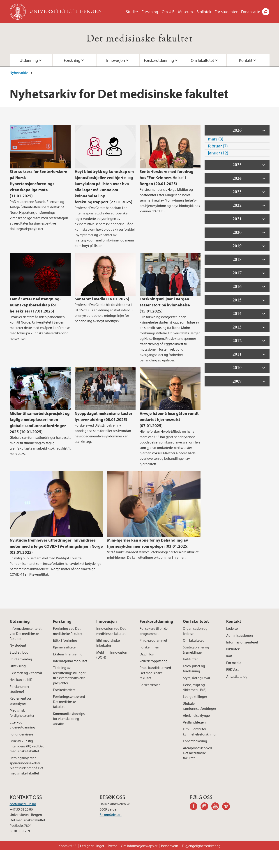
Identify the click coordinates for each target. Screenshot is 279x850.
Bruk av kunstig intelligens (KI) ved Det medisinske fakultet (27, 746)
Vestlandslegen (194, 722)
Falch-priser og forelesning (194, 668)
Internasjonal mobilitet (70, 661)
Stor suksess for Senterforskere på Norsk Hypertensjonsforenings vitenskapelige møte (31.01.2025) (38, 183)
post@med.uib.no (23, 804)
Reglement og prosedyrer (20, 700)
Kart (229, 656)
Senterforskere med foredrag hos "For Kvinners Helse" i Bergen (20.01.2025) (167, 177)
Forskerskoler (150, 684)
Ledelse (232, 628)
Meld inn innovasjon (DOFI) (111, 654)
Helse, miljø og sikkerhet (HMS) (195, 687)
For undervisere (21, 734)
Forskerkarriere (64, 689)
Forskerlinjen (149, 647)
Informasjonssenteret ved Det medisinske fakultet (26, 633)
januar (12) (218, 153)
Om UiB (168, 11)
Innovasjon (115, 60)
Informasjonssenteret (242, 642)
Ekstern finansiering (68, 654)
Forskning (150, 11)
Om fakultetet (202, 60)
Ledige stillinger (195, 696)
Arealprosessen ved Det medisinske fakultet (197, 753)
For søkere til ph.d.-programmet (154, 631)
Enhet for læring (195, 741)
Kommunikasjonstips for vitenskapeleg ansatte (69, 718)
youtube (216, 806)
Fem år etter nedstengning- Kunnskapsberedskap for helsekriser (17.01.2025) (35, 305)
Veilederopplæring (154, 661)
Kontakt (245, 60)
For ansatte (250, 11)
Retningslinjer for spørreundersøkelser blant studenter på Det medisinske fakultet (26, 765)
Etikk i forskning (65, 640)
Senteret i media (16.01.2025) (102, 298)
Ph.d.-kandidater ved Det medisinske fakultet (155, 672)
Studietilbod (19, 652)
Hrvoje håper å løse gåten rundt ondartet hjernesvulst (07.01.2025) (169, 419)
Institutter (190, 659)
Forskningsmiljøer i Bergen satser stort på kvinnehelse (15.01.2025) (165, 305)
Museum (185, 11)
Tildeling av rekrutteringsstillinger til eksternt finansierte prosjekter (69, 675)
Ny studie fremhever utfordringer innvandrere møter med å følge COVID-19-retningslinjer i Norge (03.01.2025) (56, 546)
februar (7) (218, 146)
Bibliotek (203, 11)
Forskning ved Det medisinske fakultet (67, 631)
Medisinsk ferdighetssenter (22, 712)
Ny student (18, 645)
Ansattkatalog (236, 676)
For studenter (226, 11)
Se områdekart (111, 814)
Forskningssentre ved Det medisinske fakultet (69, 701)
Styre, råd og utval (196, 677)
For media (233, 662)
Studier (132, 11)
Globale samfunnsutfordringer (199, 706)
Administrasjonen (239, 635)
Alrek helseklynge (196, 715)
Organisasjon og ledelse (195, 631)
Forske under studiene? (19, 689)
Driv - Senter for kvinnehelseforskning (199, 731)
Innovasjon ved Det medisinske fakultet (111, 631)
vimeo (227, 806)
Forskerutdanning (159, 60)
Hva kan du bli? (21, 679)
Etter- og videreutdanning (22, 724)
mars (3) (215, 139)
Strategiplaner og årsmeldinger (196, 649)
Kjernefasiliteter (65, 647)
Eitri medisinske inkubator (108, 643)
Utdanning (29, 60)
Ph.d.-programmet (153, 640)
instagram (206, 806)
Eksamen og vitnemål (26, 673)
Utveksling (18, 666)
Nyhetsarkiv (19, 72)
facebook (195, 806)
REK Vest (232, 669)
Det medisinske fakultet (139, 38)
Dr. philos (147, 654)
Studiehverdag (21, 659)
